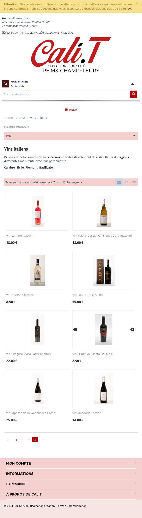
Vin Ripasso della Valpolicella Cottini (31, 413)
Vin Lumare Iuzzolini (20, 235)
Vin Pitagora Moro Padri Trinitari (28, 354)
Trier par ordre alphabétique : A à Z (32, 182)
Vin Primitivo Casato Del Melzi (92, 354)
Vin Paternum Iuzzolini (88, 295)
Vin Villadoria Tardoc (86, 413)
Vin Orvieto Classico (19, 295)
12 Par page (72, 182)
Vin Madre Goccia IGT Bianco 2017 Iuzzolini (102, 235)
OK (130, 9)
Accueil (9, 118)
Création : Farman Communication (65, 506)
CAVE (22, 118)
